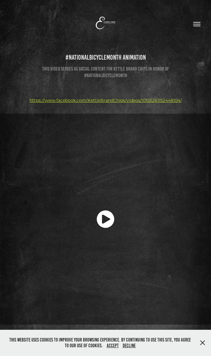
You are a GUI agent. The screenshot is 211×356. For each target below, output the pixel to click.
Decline (129, 345)
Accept (113, 345)
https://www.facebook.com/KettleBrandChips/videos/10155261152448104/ (106, 100)
